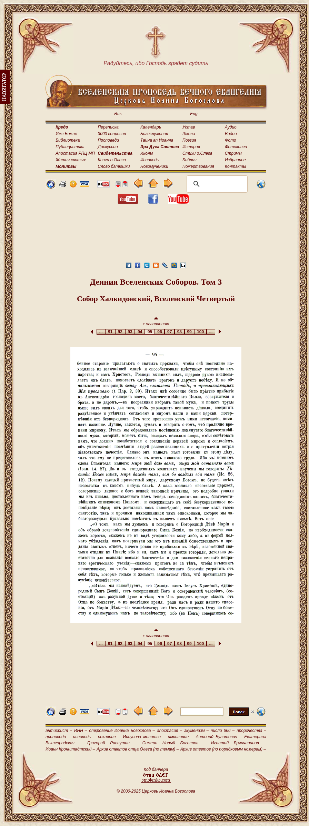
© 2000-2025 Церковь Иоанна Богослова (156, 791)
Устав (188, 127)
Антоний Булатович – (219, 736)
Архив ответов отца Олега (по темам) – (138, 749)
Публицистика (70, 146)
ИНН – (80, 730)
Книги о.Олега (112, 159)
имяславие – (180, 736)
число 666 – (223, 730)
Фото (230, 140)
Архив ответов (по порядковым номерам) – (223, 749)
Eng (193, 113)
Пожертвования (198, 166)
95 (149, 331)
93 (130, 331)
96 (160, 331)
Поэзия (189, 140)
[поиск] (216, 184)
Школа (188, 133)
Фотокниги (236, 146)
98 (179, 331)
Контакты (235, 166)
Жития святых (71, 159)
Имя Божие (66, 133)
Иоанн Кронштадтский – (70, 749)
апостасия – (169, 730)
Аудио (231, 127)
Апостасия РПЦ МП (75, 153)
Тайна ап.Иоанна (156, 140)
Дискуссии (108, 146)
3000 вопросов (112, 133)
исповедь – (84, 736)
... (101, 331)
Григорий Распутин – (112, 743)
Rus (117, 113)
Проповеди (108, 140)
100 (200, 331)
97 (169, 331)
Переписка (108, 127)
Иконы (146, 153)
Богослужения (154, 133)
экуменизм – (196, 730)
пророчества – (251, 730)
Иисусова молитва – (144, 736)
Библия (189, 159)
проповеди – (58, 736)
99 (189, 331)
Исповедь (149, 159)
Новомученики (154, 166)
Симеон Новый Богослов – (174, 743)
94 (139, 331)
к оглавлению (156, 321)
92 (120, 331)
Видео (231, 133)
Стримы (233, 153)
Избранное (235, 159)
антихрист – (59, 730)
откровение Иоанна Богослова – (122, 730)
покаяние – (109, 736)
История (191, 146)
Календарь (150, 127)
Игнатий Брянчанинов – (238, 743)
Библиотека (68, 140)
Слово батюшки (114, 166)
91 (110, 331)
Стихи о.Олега (197, 153)
